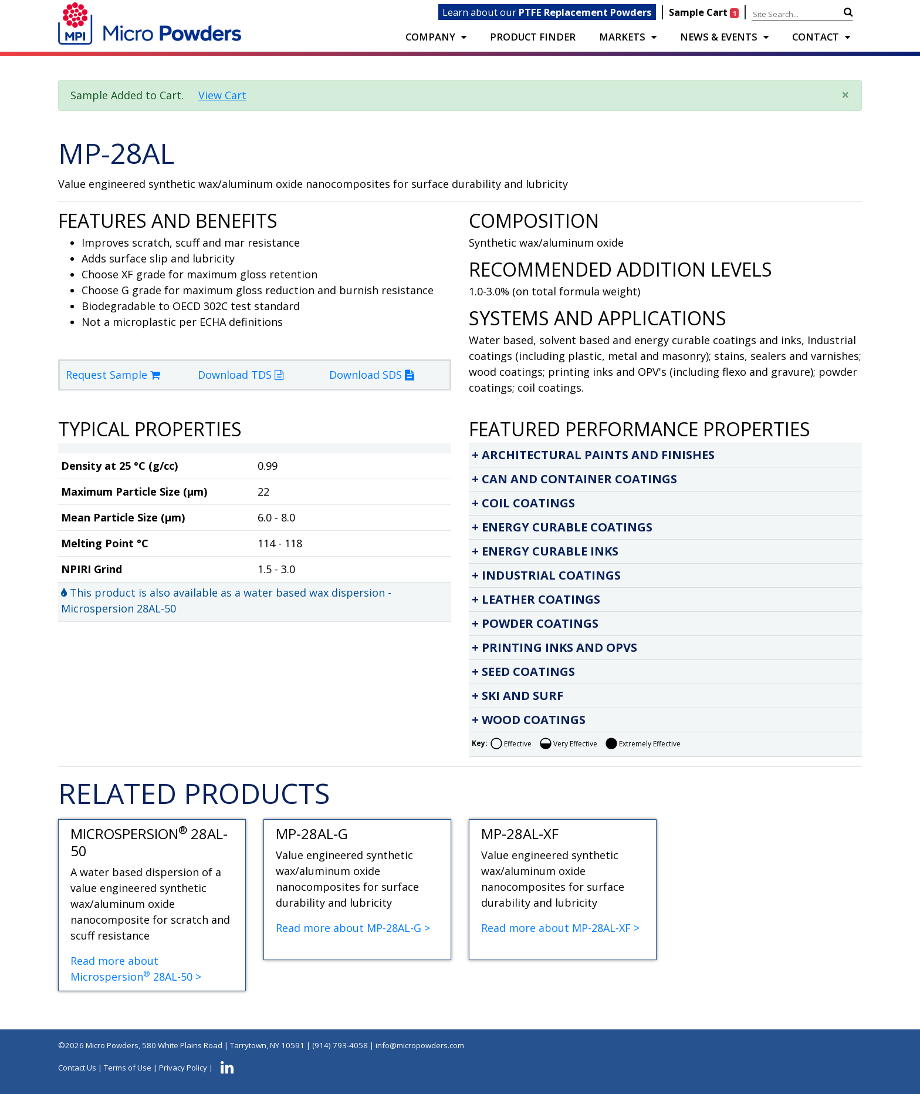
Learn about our (547, 12)
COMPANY (430, 36)
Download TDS (240, 375)
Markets (622, 36)
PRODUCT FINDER (533, 36)
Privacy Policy (183, 1068)
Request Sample (113, 375)
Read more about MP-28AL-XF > (560, 928)
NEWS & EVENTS (718, 36)
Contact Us (77, 1068)
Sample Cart (705, 12)
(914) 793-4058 (340, 1045)
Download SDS (371, 375)
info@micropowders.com (420, 1045)
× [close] (845, 94)
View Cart (222, 95)
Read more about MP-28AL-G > (353, 928)
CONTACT (815, 36)
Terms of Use (127, 1068)
